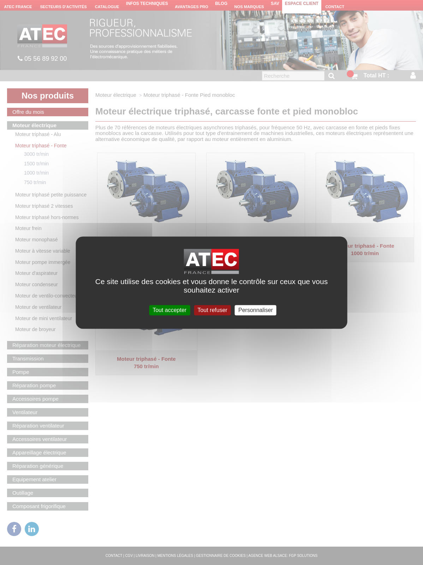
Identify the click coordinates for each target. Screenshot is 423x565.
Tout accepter (169, 310)
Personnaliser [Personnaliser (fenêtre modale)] (255, 310)
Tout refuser (212, 310)
